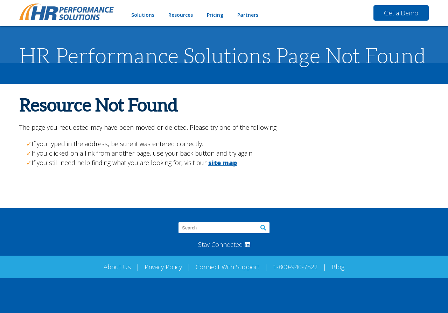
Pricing (215, 15)
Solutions (142, 15)
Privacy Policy (163, 267)
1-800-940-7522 (295, 267)
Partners (247, 15)
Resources (180, 15)
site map (222, 162)
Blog (337, 267)
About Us (117, 267)
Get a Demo (401, 13)
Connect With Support (227, 267)
